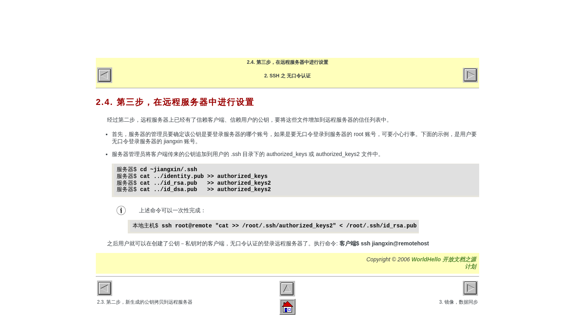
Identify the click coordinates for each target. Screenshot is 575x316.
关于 (402, 28)
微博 (465, 28)
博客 (339, 28)
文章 (371, 28)
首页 (307, 28)
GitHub (434, 28)
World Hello (177, 27)
